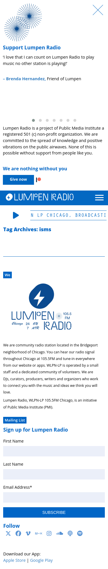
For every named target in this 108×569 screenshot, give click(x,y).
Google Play (41, 560)
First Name (13, 441)
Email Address (17, 487)
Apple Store (14, 560)
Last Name (13, 464)
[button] (33, 120)
